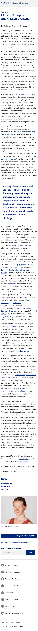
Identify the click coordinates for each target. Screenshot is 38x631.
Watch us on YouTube (12, 599)
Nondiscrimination (6, 626)
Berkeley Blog (24, 458)
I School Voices (6, 490)
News (4, 478)
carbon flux (15, 308)
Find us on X (9, 593)
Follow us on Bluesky (12, 586)
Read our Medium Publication (14, 613)
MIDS (13, 305)
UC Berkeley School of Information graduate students (17, 270)
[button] (19, 510)
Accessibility (15, 626)
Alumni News (5, 486)
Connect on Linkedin (12, 565)
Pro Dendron (11, 326)
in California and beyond (20, 94)
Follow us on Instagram (12, 572)
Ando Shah (11, 283)
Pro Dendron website (21, 351)
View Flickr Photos (11, 606)
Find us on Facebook (12, 579)
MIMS (10, 300)
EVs (26, 300)
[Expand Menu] (33, 4)
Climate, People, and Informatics (22, 245)
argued (10, 30)
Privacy (22, 626)
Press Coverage (6, 483)
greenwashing (8, 316)
